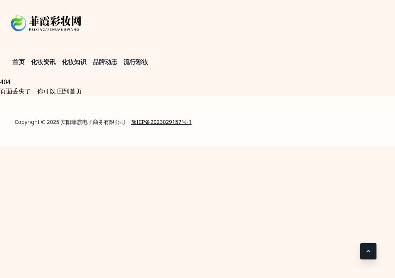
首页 (18, 62)
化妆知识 (74, 62)
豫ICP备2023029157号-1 (161, 121)
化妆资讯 (43, 62)
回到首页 (69, 91)
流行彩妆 (135, 62)
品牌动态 (105, 62)
